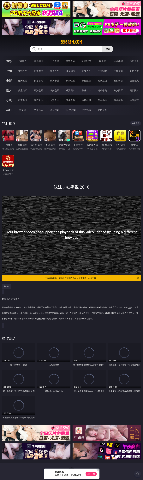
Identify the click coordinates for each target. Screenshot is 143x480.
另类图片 (134, 90)
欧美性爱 (70, 80)
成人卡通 (54, 80)
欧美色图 (54, 90)
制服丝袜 (86, 80)
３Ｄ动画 (70, 70)
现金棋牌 (118, 61)
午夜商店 (38, 110)
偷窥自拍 (22, 90)
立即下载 (91, 473)
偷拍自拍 (38, 80)
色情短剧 (102, 110)
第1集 (6, 286)
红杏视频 (86, 110)
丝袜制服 (102, 70)
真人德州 (38, 61)
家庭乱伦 (38, 100)
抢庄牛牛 (134, 61)
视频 (9, 71)
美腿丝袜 (86, 90)
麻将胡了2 (86, 61)
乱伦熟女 (118, 80)
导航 (9, 110)
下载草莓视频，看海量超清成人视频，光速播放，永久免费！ (92, 278)
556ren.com (71, 42)
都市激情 (22, 100)
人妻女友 (54, 100)
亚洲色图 (38, 90)
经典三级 (102, 80)
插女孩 (22, 110)
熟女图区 (118, 90)
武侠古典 (70, 100)
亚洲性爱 (22, 80)
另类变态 (134, 80)
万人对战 (54, 61)
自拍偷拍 (38, 70)
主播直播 (118, 70)
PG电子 (22, 61)
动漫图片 (70, 90)
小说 (9, 100)
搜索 (108, 49)
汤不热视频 (70, 110)
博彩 (9, 61)
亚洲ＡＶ (22, 70)
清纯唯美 (102, 90)
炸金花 (102, 61)
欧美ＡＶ (54, 70)
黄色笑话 (118, 100)
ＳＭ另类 (134, 70)
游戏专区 (70, 61)
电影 (9, 80)
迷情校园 (86, 100)
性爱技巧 (134, 100)
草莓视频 (54, 110)
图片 (9, 90)
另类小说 (102, 100)
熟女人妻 (86, 70)
